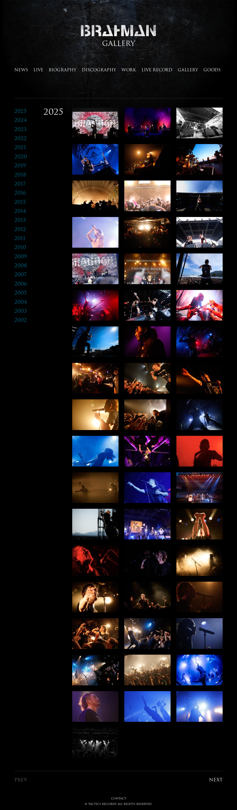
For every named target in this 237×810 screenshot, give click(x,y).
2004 (20, 302)
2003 (20, 311)
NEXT (216, 779)
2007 (20, 274)
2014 (20, 211)
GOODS (212, 69)
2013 (20, 220)
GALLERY (188, 69)
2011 (19, 238)
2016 (20, 193)
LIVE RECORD (156, 69)
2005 (20, 293)
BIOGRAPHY (62, 69)
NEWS (21, 69)
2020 (20, 156)
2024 (20, 120)
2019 (20, 165)
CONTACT (118, 798)
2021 (20, 147)
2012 (20, 229)
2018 (20, 175)
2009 (20, 256)
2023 (20, 129)
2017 (20, 184)
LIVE (38, 69)
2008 (20, 265)
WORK (129, 69)
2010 (20, 247)
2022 (20, 138)
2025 (20, 111)
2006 (20, 284)
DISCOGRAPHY (99, 69)
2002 (20, 320)
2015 (20, 202)
